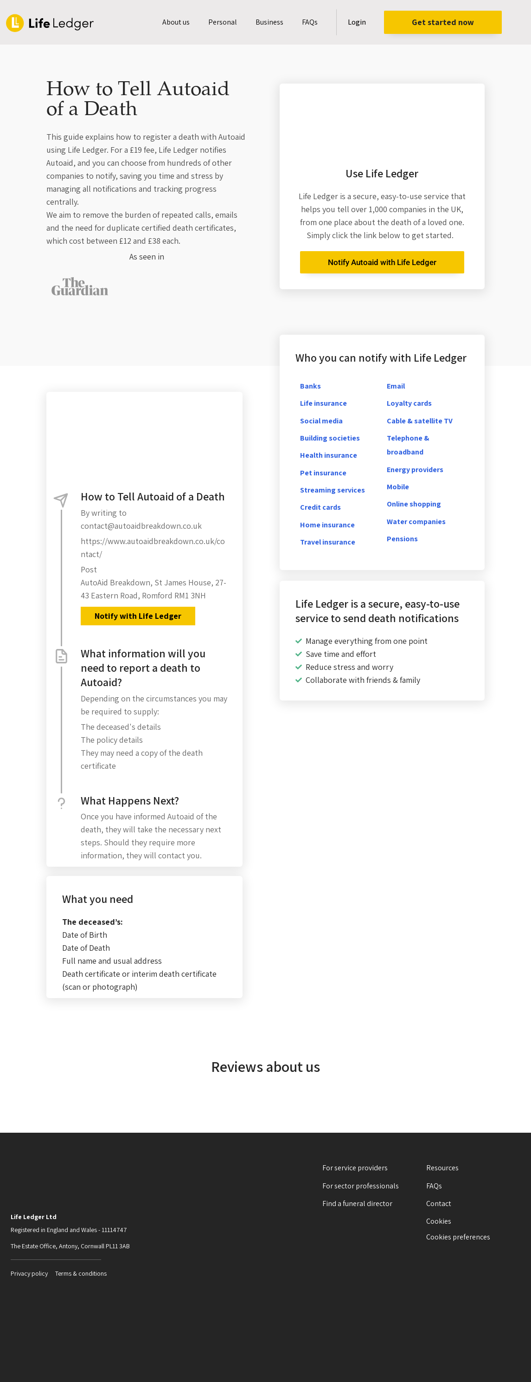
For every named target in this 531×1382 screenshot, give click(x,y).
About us (176, 22)
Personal (222, 22)
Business (269, 22)
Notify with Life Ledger (138, 615)
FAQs (310, 22)
